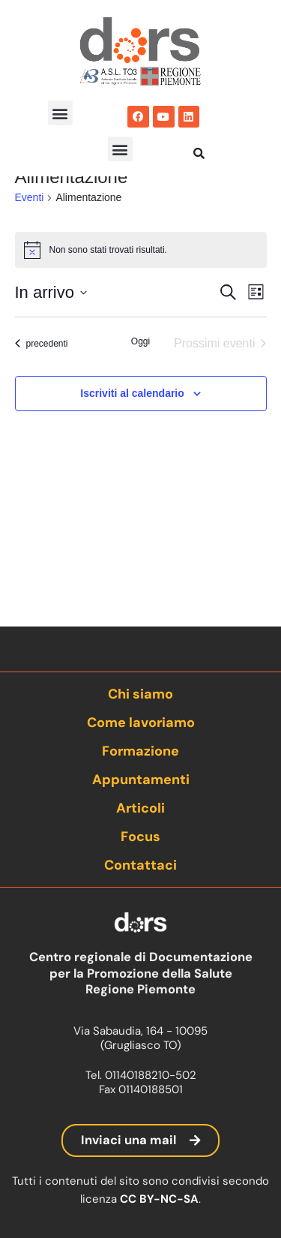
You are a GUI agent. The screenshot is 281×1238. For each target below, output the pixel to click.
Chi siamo (140, 694)
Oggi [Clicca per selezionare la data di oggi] (140, 401)
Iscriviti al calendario (132, 453)
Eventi (29, 257)
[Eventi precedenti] (41, 403)
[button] (60, 113)
